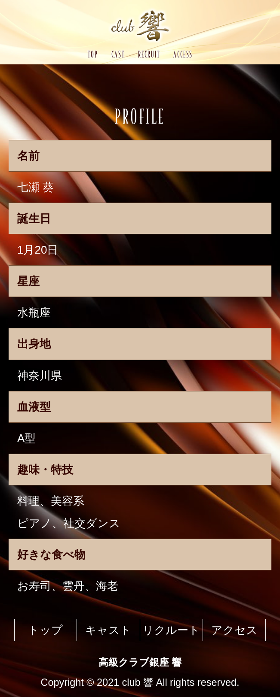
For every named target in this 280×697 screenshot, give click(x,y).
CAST (118, 54)
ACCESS (183, 54)
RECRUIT (149, 54)
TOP (93, 54)
